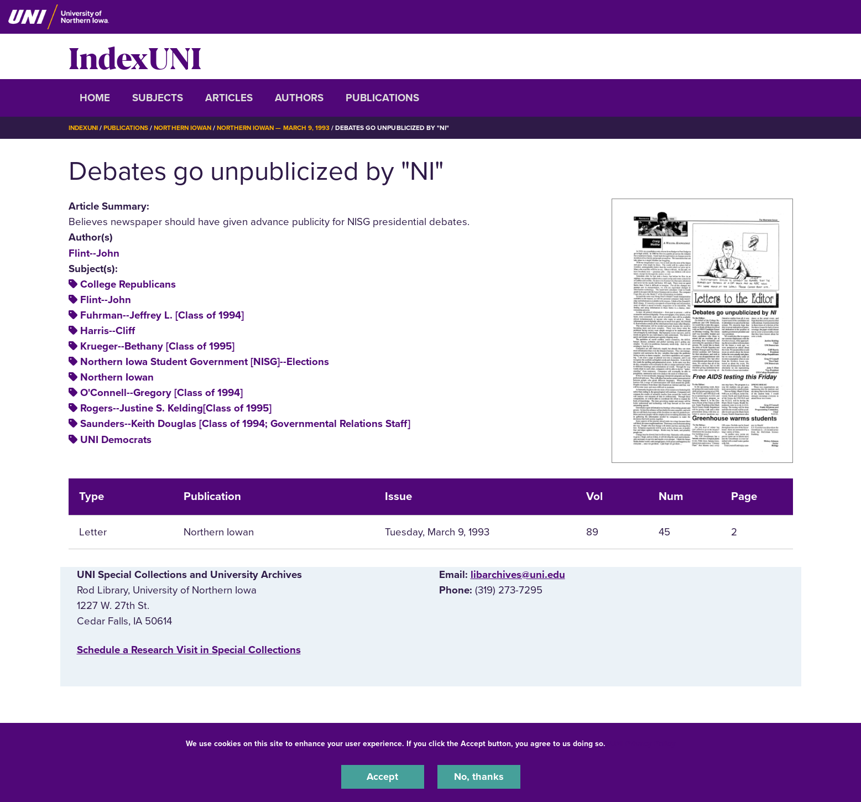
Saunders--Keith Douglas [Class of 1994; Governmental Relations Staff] (245, 424)
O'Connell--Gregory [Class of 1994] (161, 393)
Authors (299, 98)
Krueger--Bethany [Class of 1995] (157, 346)
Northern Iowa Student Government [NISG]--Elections (204, 362)
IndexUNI (135, 56)
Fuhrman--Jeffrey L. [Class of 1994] (162, 315)
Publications (382, 98)
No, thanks (478, 776)
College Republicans (128, 284)
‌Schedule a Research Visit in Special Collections (189, 650)
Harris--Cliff (107, 331)
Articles (229, 98)
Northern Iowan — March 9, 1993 (281, 128)
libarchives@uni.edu (518, 574)
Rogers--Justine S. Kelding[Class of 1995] (176, 408)
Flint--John (94, 253)
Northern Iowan (187, 128)
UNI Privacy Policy (642, 743)
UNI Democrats (116, 439)
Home (95, 98)
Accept (383, 776)
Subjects (157, 98)
